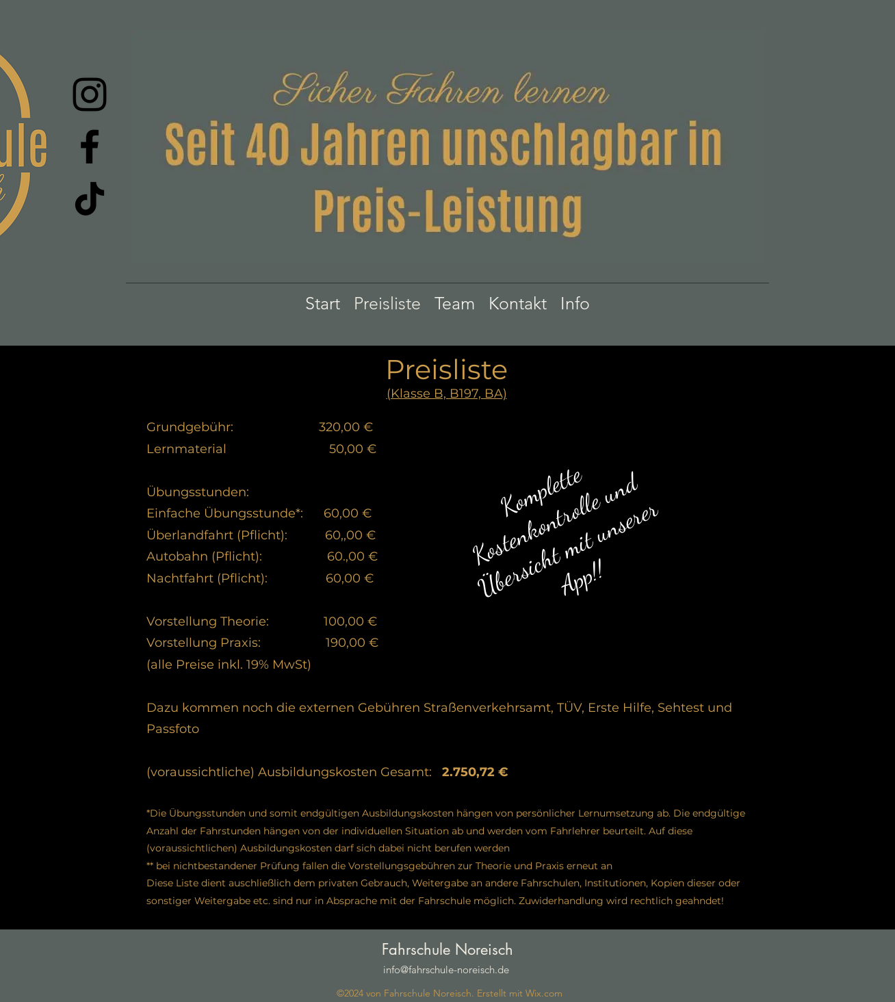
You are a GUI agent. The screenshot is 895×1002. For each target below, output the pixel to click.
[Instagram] (89, 94)
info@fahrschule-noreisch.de (446, 969)
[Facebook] (89, 146)
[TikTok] (89, 198)
